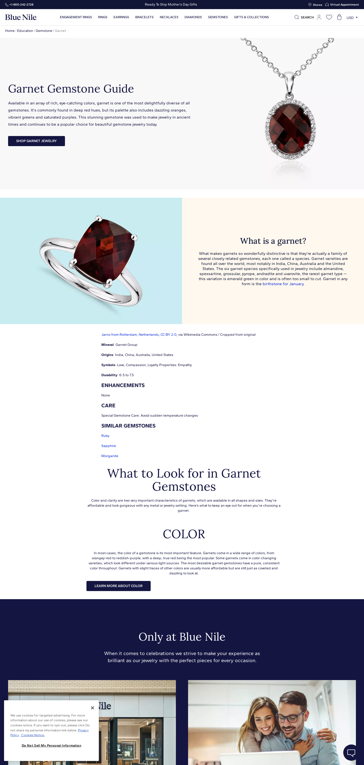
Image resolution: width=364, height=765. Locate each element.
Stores (317, 5)
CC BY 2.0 (168, 334)
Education (25, 31)
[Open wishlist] (329, 17)
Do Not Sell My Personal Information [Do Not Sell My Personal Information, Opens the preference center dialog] (51, 745)
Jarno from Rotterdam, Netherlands (130, 334)
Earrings (120, 17)
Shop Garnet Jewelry (36, 141)
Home (10, 31)
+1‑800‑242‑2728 (21, 4)
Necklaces (168, 17)
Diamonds (192, 17)
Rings (102, 17)
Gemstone (44, 31)
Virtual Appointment (344, 4)
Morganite (109, 456)
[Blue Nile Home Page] (21, 17)
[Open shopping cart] (339, 17)
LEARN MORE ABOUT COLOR (119, 586)
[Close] (92, 707)
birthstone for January (283, 283)
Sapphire (108, 446)
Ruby (105, 436)
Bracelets (143, 17)
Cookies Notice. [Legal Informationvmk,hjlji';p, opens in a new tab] (32, 735)
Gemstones (217, 17)
